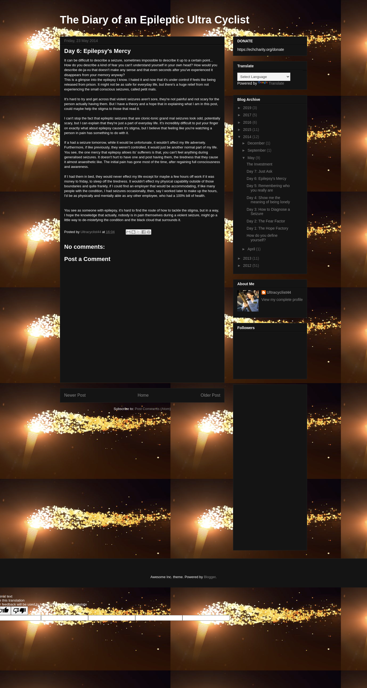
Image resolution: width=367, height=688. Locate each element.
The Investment (259, 164)
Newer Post (75, 395)
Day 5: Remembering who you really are (268, 188)
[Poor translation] (19, 610)
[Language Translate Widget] (263, 77)
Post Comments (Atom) (153, 409)
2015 (247, 129)
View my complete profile (282, 299)
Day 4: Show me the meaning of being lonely (268, 200)
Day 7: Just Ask (259, 171)
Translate (271, 83)
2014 (247, 137)
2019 (247, 108)
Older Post (210, 395)
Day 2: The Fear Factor (266, 221)
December (256, 143)
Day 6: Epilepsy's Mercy (266, 178)
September (257, 150)
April (251, 249)
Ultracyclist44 (279, 292)
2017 (247, 115)
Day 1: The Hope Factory (267, 228)
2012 (247, 265)
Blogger (209, 577)
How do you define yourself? (262, 237)
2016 (247, 122)
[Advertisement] (270, 466)
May (251, 158)
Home (143, 395)
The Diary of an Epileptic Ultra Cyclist (154, 20)
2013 (247, 258)
